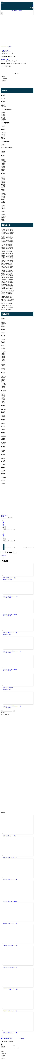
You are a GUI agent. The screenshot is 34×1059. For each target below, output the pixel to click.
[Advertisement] (14, 30)
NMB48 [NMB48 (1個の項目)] (16, 1038)
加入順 (3, 76)
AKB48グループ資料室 (17, 10)
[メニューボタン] (1, 14)
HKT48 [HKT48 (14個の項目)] (9, 1038)
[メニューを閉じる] (1, 1)
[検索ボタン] (1, 13)
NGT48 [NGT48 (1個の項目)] (13, 1038)
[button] (3, 520)
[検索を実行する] (14, 710)
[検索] (32, 8)
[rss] (32, 6)
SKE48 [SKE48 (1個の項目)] (18, 1038)
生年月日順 (4, 78)
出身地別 (4, 80)
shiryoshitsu (3, 555)
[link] (3, 557)
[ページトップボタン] (1, 1044)
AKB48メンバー (4, 59)
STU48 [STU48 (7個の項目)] (22, 1038)
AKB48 (2, 516)
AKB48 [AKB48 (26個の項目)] (4, 1038)
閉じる (3, 1046)
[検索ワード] (6, 710)
